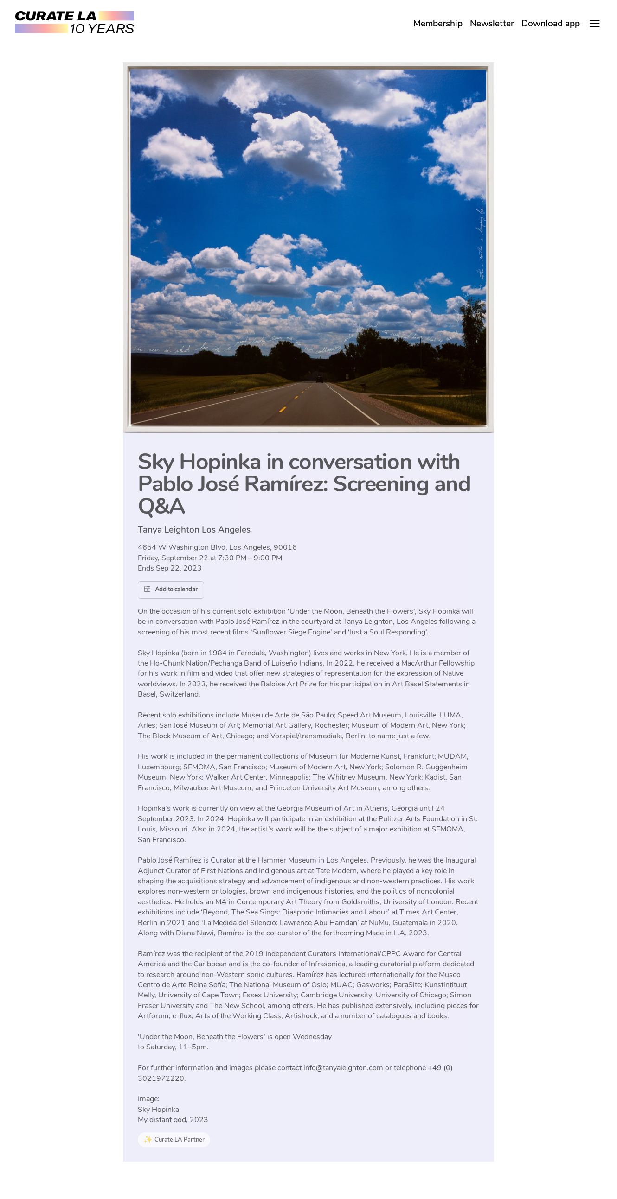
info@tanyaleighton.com (343, 1068)
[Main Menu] (594, 23)
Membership (438, 24)
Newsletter (492, 24)
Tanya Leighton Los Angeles (194, 530)
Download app (550, 24)
